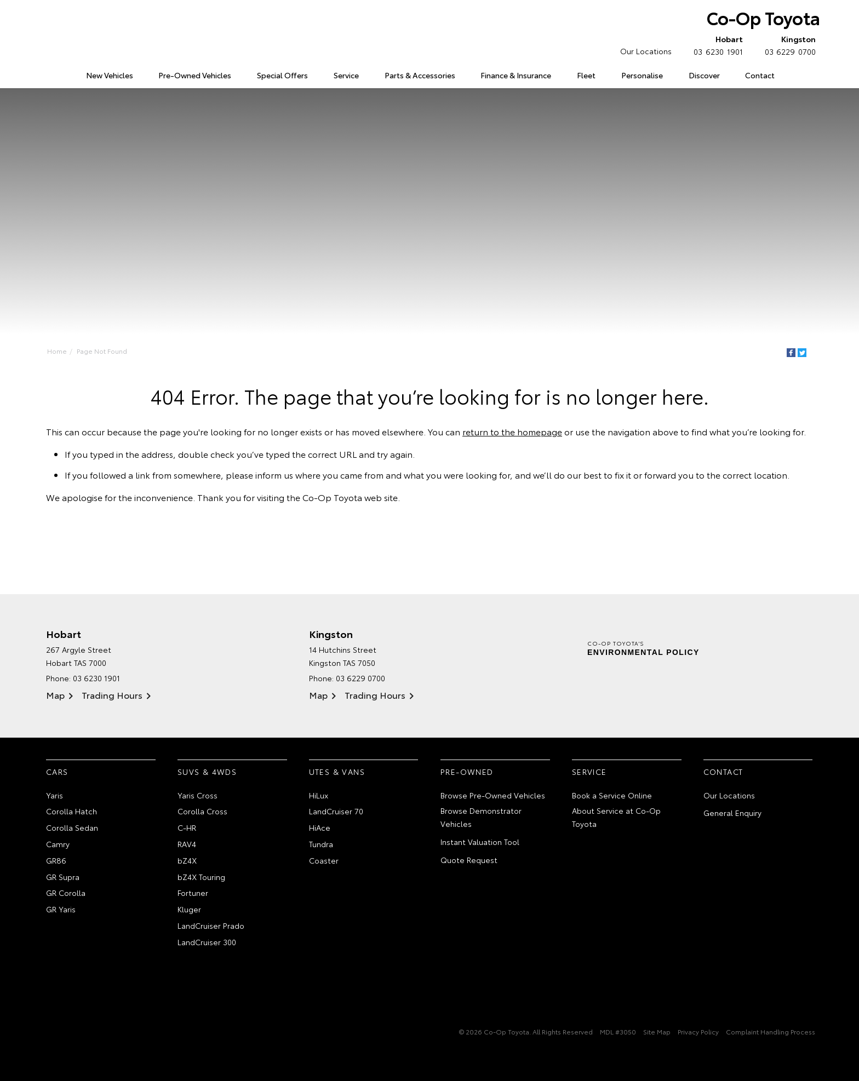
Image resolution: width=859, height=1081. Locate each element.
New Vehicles (109, 75)
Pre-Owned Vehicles (194, 75)
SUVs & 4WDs (207, 771)
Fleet (586, 75)
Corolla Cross (202, 811)
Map (55, 694)
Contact (760, 75)
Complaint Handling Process (770, 1031)
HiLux (318, 795)
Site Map (657, 1031)
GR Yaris (61, 909)
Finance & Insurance (515, 75)
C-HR (186, 827)
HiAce (319, 827)
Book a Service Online (612, 795)
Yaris (54, 795)
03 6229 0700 (788, 45)
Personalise (642, 75)
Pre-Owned (467, 771)
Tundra (321, 843)
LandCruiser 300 (206, 941)
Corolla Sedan (72, 827)
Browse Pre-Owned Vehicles (492, 795)
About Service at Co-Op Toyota (616, 817)
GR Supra (62, 876)
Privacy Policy (698, 1031)
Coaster (324, 860)
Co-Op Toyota (763, 17)
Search (799, 76)
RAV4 (186, 843)
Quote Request (468, 859)
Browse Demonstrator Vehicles (481, 817)
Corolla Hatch (71, 811)
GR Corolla (65, 892)
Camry (58, 843)
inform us (274, 474)
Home (48, 73)
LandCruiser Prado (210, 925)
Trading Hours (112, 694)
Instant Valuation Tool (479, 841)
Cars (57, 771)
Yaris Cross (197, 795)
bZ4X (187, 860)
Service (346, 75)
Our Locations (646, 50)
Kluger (189, 909)
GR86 (56, 860)
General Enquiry (732, 812)
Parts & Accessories (420, 75)
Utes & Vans (337, 771)
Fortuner (192, 892)
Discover (704, 75)
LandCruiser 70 (336, 811)
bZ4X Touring (201, 876)
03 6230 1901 (715, 45)
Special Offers (282, 75)
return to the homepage (512, 431)
